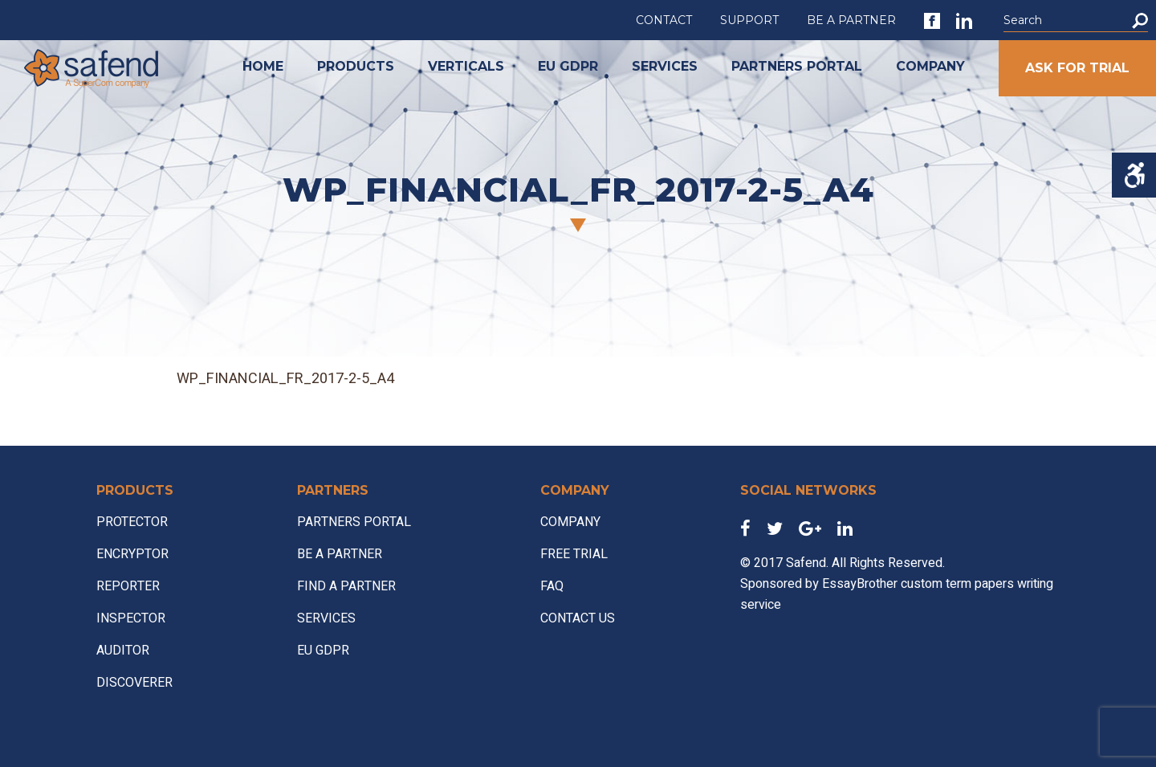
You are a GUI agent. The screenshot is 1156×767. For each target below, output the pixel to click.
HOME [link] (262, 66)
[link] (932, 21)
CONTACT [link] (664, 20)
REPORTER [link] (128, 586)
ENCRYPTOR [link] (132, 554)
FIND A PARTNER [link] (346, 586)
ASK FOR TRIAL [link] (1077, 67)
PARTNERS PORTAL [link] (796, 66)
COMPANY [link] (930, 66)
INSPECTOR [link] (130, 618)
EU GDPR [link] (568, 66)
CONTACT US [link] (577, 618)
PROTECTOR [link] (132, 522)
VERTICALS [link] (466, 66)
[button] (1140, 20)
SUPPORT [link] (749, 20)
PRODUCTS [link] (355, 66)
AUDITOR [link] (122, 650)
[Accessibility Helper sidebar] (1134, 175)
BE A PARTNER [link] (851, 20)
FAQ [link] (552, 586)
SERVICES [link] (665, 66)
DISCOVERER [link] (134, 682)
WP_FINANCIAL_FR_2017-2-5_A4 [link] (285, 379)
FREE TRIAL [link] (574, 554)
